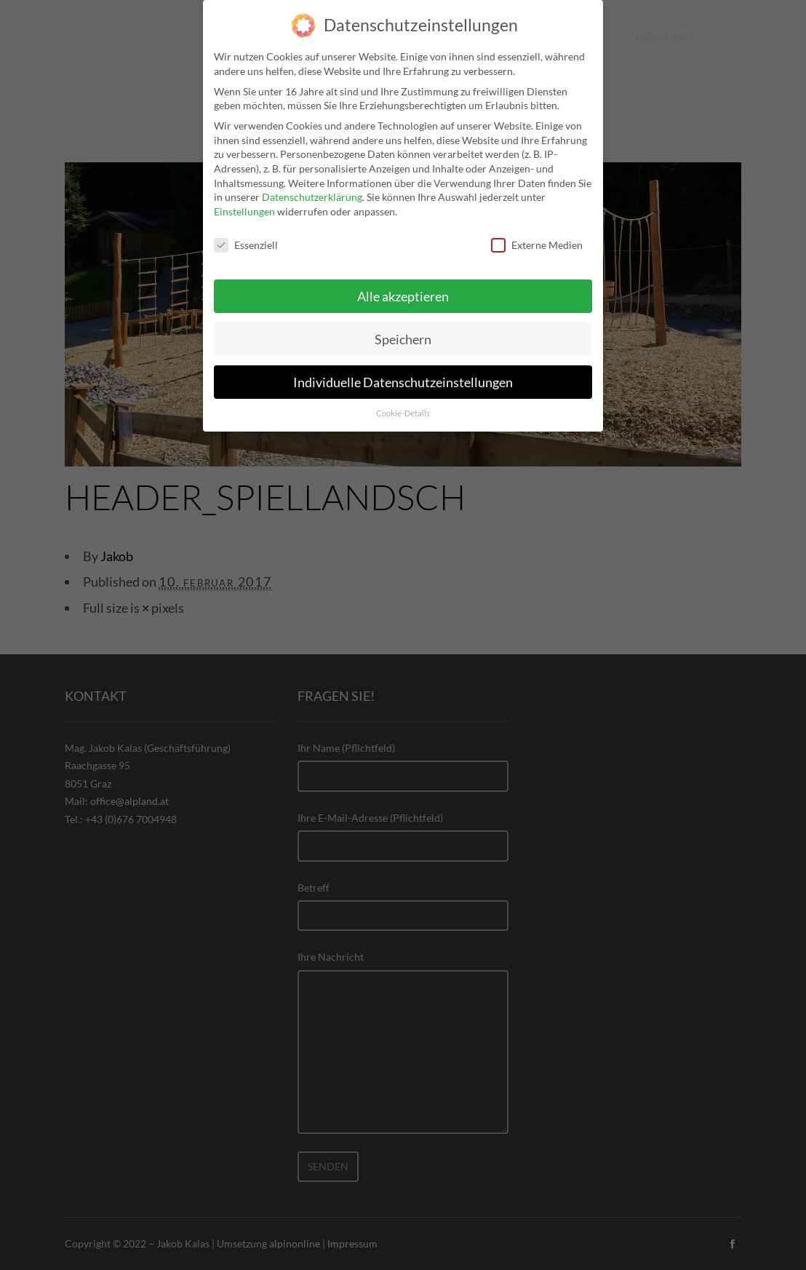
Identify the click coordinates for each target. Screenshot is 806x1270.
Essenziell (246, 236)
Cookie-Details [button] (403, 404)
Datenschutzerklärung (312, 188)
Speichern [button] (403, 330)
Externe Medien (537, 236)
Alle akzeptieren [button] (403, 287)
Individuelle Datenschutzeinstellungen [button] (403, 373)
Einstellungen (244, 203)
